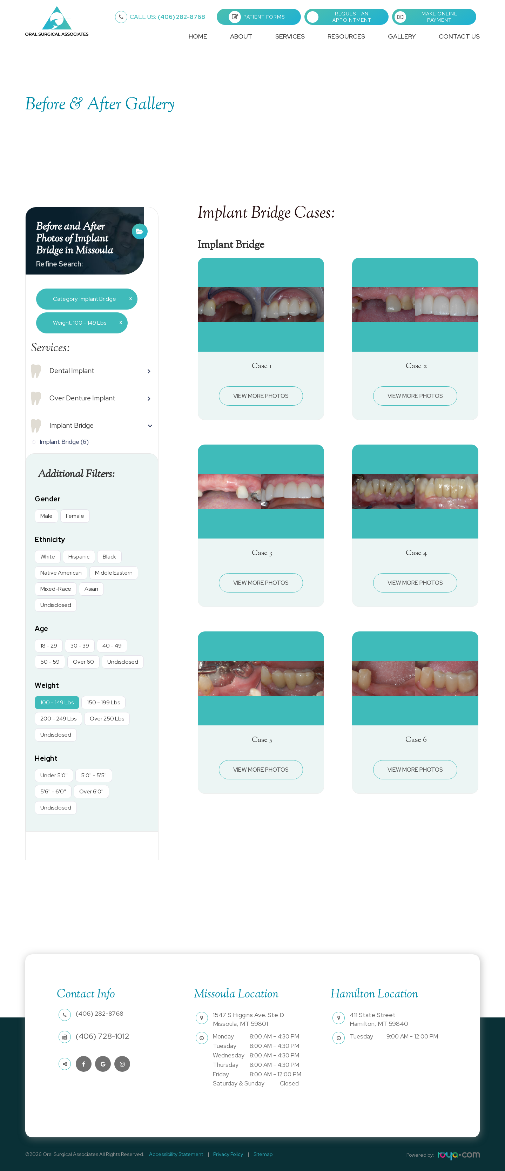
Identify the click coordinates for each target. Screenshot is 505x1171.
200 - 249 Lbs (58, 718)
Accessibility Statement (174, 1154)
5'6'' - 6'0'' (53, 791)
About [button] (241, 36)
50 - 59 (50, 661)
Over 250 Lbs (107, 718)
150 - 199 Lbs (103, 702)
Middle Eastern (114, 572)
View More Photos (261, 396)
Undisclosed (55, 605)
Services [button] (290, 36)
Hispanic (78, 556)
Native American (61, 572)
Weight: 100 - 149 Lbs (85, 322)
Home (198, 36)
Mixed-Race (55, 589)
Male (46, 516)
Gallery (402, 36)
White (47, 556)
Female (75, 516)
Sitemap (254, 1154)
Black (109, 556)
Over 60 (83, 661)
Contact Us (459, 36)
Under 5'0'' (54, 775)
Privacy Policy (223, 1154)
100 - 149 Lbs (57, 702)
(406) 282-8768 (167, 17)
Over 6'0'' (91, 791)
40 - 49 (112, 645)
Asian (91, 589)
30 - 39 (79, 645)
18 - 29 (48, 645)
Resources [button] (346, 36)
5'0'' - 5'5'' (94, 775)
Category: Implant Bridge (90, 299)
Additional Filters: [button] (79, 474)
